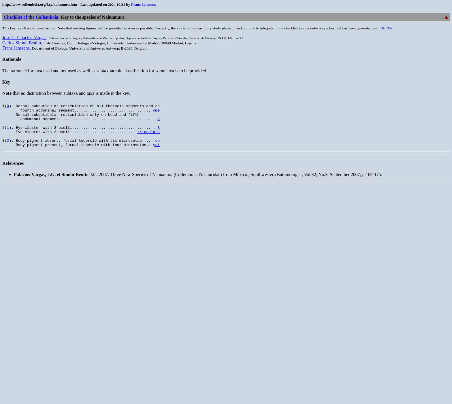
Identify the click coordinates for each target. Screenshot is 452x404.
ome (156, 112)
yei (156, 154)
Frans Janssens (143, 4)
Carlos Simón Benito (21, 42)
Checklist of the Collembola (31, 17)
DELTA (386, 28)
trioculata (148, 138)
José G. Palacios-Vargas (24, 37)
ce (157, 149)
